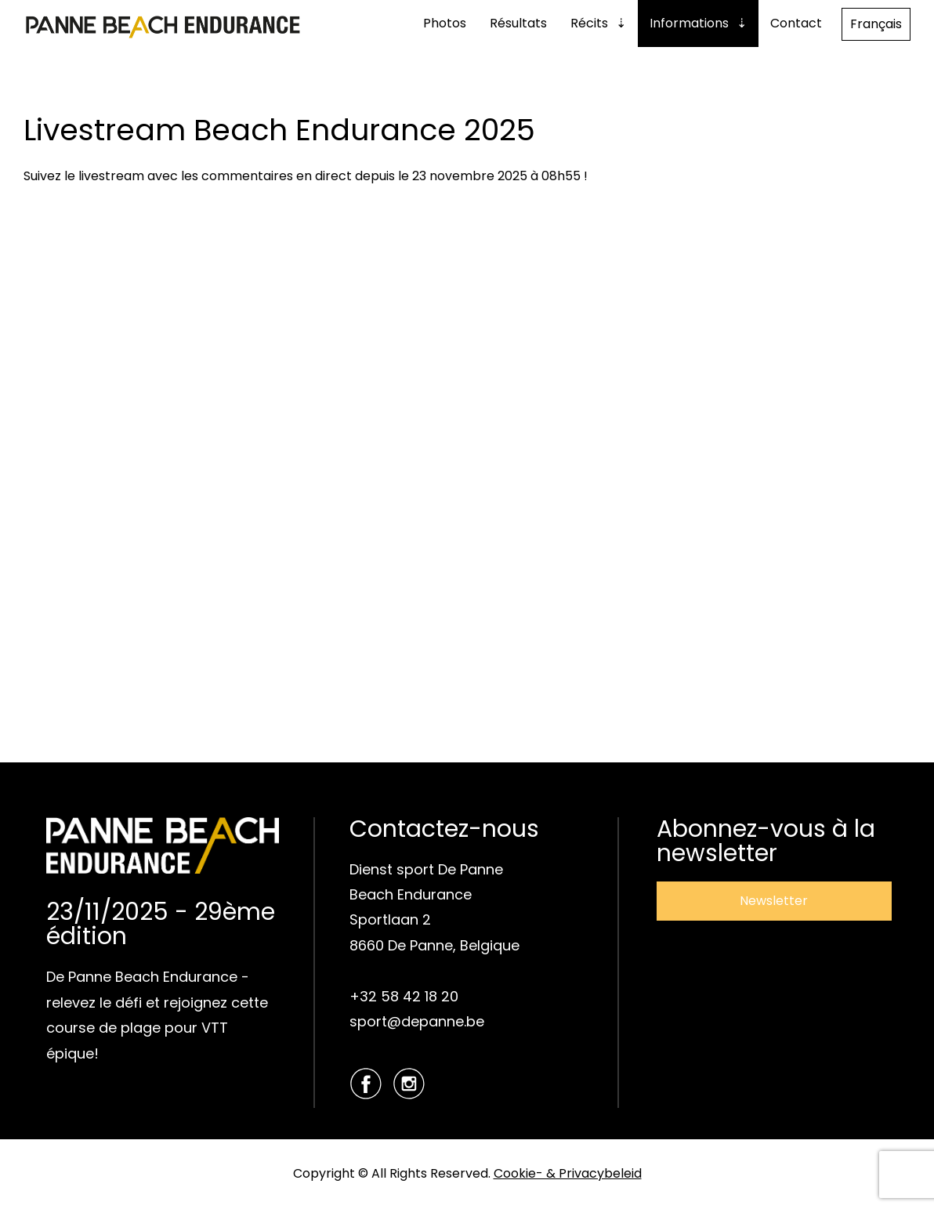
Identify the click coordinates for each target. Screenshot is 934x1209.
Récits (589, 23)
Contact (796, 23)
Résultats (518, 23)
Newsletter (774, 901)
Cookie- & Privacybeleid (568, 1173)
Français (876, 24)
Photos (444, 23)
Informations (689, 23)
